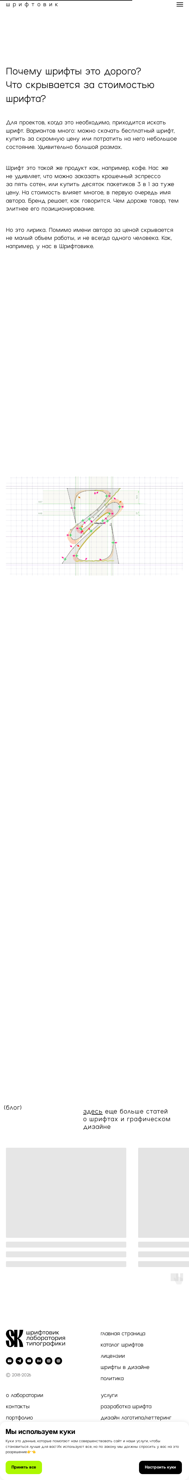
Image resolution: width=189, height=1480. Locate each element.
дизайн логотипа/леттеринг (136, 1417)
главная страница (123, 1333)
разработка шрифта (126, 1406)
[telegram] (19, 1361)
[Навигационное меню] (180, 4)
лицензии (113, 1356)
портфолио (19, 1417)
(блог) (13, 1107)
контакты (18, 1406)
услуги (109, 1395)
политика (112, 1378)
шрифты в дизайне (125, 1367)
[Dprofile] (48, 1361)
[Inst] (58, 1361)
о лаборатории (24, 1395)
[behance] (39, 1361)
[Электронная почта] (9, 1361)
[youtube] (29, 1361)
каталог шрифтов (122, 1344)
